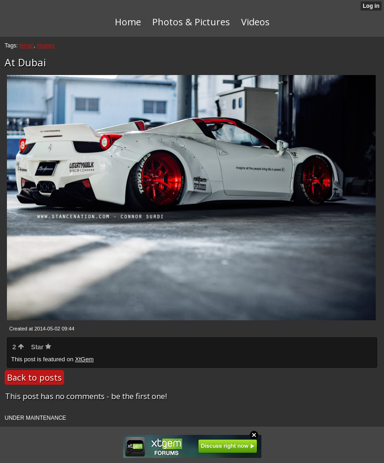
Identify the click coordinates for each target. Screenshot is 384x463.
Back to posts (34, 377)
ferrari (26, 45)
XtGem (84, 359)
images (46, 45)
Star (41, 347)
